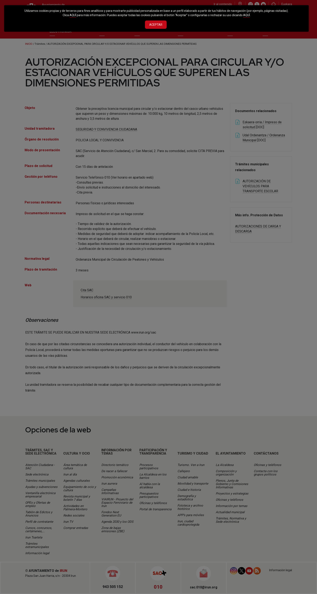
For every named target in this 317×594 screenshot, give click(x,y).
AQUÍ (72, 15)
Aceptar (155, 24)
